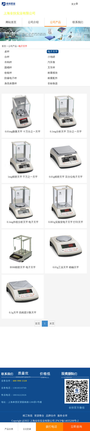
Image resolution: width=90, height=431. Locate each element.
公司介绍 (33, 22)
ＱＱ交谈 (27, 427)
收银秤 (8, 73)
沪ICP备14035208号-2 (66, 420)
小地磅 (51, 57)
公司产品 (55, 22)
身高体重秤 (10, 83)
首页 (4, 46)
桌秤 (6, 51)
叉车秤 (51, 67)
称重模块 (53, 73)
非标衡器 (53, 83)
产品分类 (9, 427)
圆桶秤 (8, 67)
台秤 (6, 57)
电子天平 (23, 46)
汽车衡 (51, 62)
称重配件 (53, 78)
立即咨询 (76, 426)
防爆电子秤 (10, 78)
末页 (51, 323)
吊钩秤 (8, 62)
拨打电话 (49, 426)
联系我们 (77, 22)
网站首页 (11, 22)
